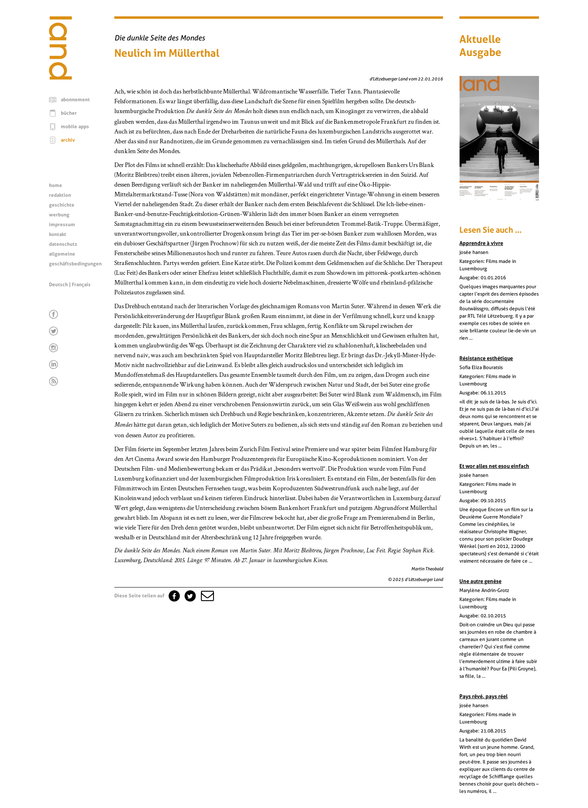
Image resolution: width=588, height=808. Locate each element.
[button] (206, 596)
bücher (69, 113)
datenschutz (63, 244)
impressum (62, 224)
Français (81, 284)
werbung (59, 215)
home (55, 185)
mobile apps (75, 126)
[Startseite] (60, 77)
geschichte (61, 205)
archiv (68, 140)
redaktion (60, 195)
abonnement (75, 99)
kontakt (57, 234)
